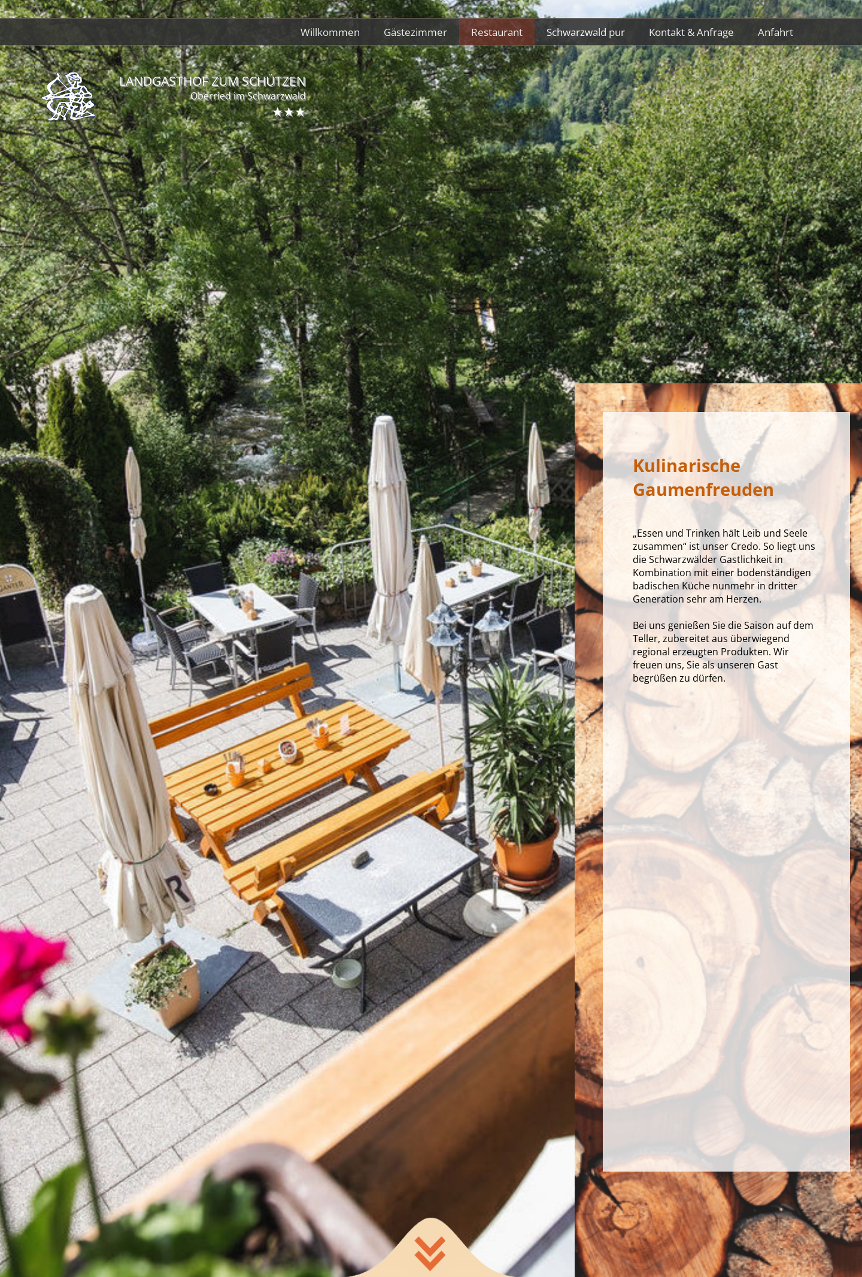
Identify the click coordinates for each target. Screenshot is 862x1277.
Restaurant (497, 32)
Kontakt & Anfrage (691, 32)
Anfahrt (775, 32)
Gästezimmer (415, 32)
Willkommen (330, 32)
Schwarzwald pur (586, 32)
